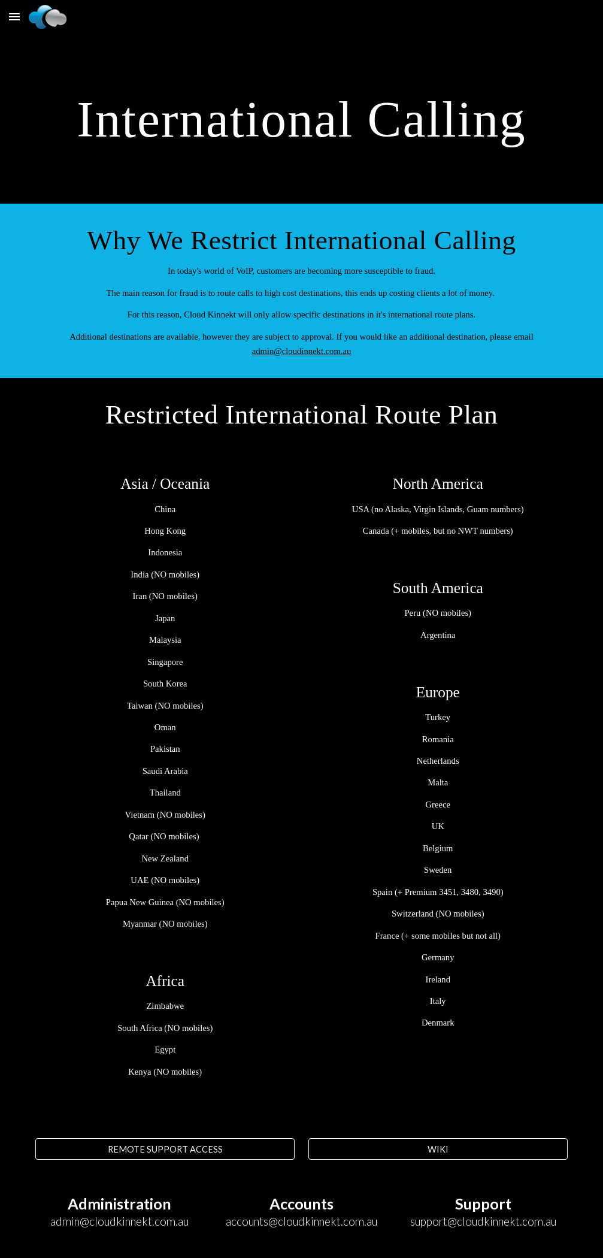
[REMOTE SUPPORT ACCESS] (165, 1149)
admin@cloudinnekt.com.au (302, 351)
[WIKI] (438, 1149)
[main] (301, 118)
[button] (14, 16)
